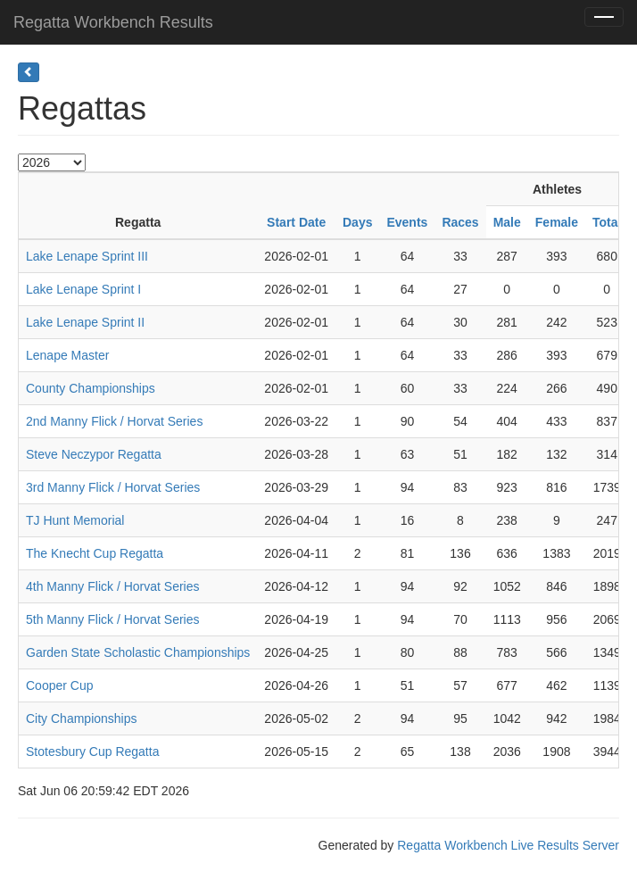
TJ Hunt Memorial (75, 520)
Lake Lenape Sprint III (87, 256)
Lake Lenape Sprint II (85, 322)
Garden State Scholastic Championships (138, 652)
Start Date (296, 222)
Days (357, 222)
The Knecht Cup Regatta (94, 553)
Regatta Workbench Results (113, 22)
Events (406, 222)
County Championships (90, 388)
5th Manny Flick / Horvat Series (113, 619)
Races (460, 222)
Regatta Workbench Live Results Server (508, 845)
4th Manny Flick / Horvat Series (113, 586)
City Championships (81, 718)
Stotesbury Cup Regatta (92, 751)
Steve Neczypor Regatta (93, 454)
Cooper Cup (60, 685)
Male (507, 222)
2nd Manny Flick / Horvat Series (114, 421)
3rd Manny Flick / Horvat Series (113, 487)
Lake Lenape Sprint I (83, 289)
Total (606, 222)
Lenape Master (67, 355)
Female (556, 222)
